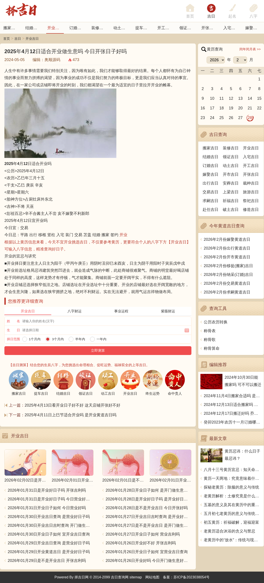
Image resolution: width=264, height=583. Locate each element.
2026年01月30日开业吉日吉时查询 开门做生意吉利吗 (51, 525)
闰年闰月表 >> (250, 49)
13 (240, 98)
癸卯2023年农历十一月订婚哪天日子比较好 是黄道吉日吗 (233, 422)
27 (240, 118)
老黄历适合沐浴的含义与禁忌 (229, 531)
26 (231, 118)
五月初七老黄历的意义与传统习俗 (233, 513)
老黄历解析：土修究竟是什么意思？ (233, 496)
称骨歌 (210, 339)
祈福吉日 (231, 201)
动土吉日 (121, 28)
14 (250, 98)
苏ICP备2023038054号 (192, 577)
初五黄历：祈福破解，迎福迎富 (231, 522)
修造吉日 (251, 209)
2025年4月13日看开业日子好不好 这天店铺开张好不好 (72, 405)
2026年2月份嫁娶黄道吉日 (227, 239)
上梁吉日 (231, 192)
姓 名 (13, 321)
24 (212, 118)
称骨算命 (212, 348)
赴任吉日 (210, 209)
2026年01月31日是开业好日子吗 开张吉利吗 (47, 490)
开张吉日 (251, 174)
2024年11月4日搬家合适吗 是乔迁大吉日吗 (233, 396)
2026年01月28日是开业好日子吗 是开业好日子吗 (148, 499)
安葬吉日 (231, 183)
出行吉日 (210, 183)
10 (212, 98)
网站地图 (152, 577)
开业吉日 (55, 28)
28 (250, 118)
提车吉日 (143, 28)
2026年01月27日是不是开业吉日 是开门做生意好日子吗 (148, 525)
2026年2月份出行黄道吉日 (227, 248)
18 (221, 108)
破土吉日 (231, 209)
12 (231, 98)
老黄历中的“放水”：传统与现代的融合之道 (233, 540)
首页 (6, 38)
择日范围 (13, 339)
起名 (232, 16)
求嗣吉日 (210, 201)
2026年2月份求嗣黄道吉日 (227, 292)
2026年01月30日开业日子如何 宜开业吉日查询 (49, 534)
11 (221, 98)
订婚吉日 (77, 28)
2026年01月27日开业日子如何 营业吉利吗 (143, 534)
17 (212, 108)
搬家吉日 (11, 28)
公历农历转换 (215, 322)
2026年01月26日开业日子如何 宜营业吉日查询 (147, 552)
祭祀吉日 (251, 201)
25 (221, 118)
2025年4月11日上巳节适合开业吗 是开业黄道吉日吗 (70, 415)
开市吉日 (231, 174)
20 (240, 108)
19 (231, 108)
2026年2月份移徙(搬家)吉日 (228, 266)
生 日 (13, 330)
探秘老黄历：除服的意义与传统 (231, 487)
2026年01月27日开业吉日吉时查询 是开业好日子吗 (148, 516)
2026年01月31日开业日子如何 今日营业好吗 (47, 508)
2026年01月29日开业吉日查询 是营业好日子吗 (49, 543)
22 (259, 108)
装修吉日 (99, 28)
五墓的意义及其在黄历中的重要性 (233, 505)
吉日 (211, 16)
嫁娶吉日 (253, 28)
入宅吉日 (231, 28)
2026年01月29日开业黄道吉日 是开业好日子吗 (49, 552)
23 (202, 118)
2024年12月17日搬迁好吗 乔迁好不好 (233, 413)
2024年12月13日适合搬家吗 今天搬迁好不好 (233, 404)
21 (250, 108)
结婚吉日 (33, 28)
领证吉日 (187, 28)
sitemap (136, 577)
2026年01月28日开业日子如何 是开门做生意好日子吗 (148, 490)
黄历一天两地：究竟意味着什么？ (233, 478)
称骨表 (210, 331)
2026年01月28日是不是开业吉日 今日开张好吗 (147, 508)
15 (259, 98)
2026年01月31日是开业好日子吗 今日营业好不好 (51, 499)
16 (202, 108)
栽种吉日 (251, 183)
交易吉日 (210, 192)
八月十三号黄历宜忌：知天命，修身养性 (233, 469)
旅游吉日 (251, 192)
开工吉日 (165, 28)
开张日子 (209, 28)
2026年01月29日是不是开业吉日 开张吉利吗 (47, 560)
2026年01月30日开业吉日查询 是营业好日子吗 (49, 516)
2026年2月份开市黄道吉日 (227, 257)
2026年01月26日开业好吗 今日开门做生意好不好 (148, 560)
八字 (253, 16)
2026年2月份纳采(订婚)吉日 (228, 274)
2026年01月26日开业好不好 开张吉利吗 (141, 543)
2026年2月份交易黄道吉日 (227, 283)
